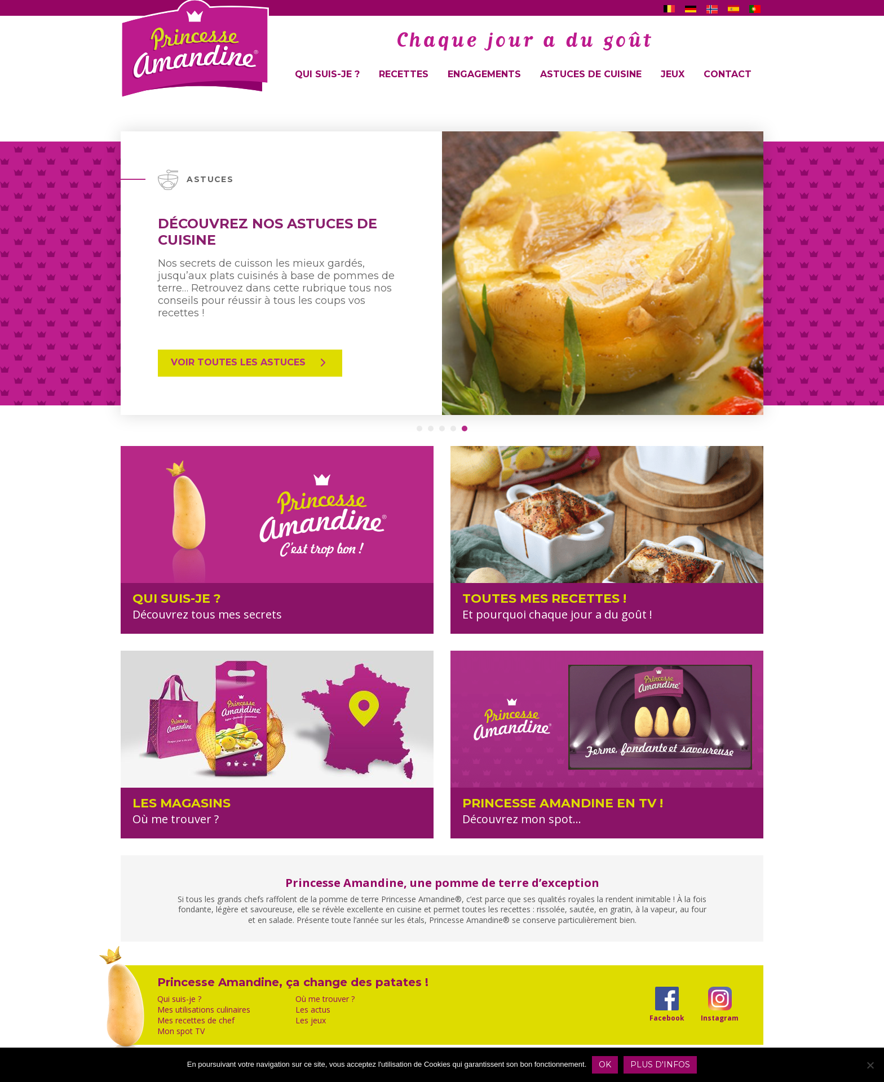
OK (605, 1064)
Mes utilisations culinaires (203, 1010)
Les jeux (310, 1020)
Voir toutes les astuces (250, 362)
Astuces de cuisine (591, 74)
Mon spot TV (181, 1031)
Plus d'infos (660, 1064)
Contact (728, 74)
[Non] (870, 1065)
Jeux (672, 74)
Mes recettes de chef (196, 1020)
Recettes (403, 74)
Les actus (312, 1010)
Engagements (484, 74)
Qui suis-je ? (327, 74)
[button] (419, 428)
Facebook (666, 1017)
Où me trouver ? (325, 999)
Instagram (720, 1017)
